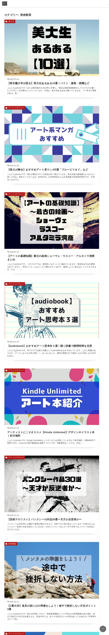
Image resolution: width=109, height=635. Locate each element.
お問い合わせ (68, 617)
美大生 (11, 21)
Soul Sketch (78, 3)
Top (59, 3)
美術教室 (12, 229)
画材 (10, 300)
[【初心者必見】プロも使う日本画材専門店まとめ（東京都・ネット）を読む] (28, 328)
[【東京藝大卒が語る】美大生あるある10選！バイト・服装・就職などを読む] (28, 49)
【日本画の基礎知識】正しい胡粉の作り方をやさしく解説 (48, 487)
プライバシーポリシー (86, 617)
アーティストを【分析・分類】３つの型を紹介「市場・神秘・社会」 (53, 436)
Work (67, 3)
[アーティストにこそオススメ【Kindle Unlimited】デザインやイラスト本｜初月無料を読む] (28, 189)
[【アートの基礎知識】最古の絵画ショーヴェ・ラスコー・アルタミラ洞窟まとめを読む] (28, 118)
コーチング (27, 617)
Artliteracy (90, 3)
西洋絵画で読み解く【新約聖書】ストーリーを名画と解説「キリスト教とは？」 (58, 453)
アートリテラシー (68, 21)
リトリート (39, 617)
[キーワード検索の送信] (102, 515)
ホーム (16, 617)
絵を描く (64, 300)
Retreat (102, 3)
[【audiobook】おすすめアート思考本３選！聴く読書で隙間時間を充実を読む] (80, 118)
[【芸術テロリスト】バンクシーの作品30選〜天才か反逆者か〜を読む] (80, 189)
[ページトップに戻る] (103, 629)
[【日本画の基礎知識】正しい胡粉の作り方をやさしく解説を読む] (80, 328)
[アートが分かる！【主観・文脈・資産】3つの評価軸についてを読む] (80, 258)
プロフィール (53, 617)
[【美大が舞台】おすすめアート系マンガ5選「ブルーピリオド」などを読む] (80, 49)
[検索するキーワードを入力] (77, 515)
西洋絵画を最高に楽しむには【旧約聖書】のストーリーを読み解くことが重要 (57, 470)
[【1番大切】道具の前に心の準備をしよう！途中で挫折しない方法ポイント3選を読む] (28, 258)
